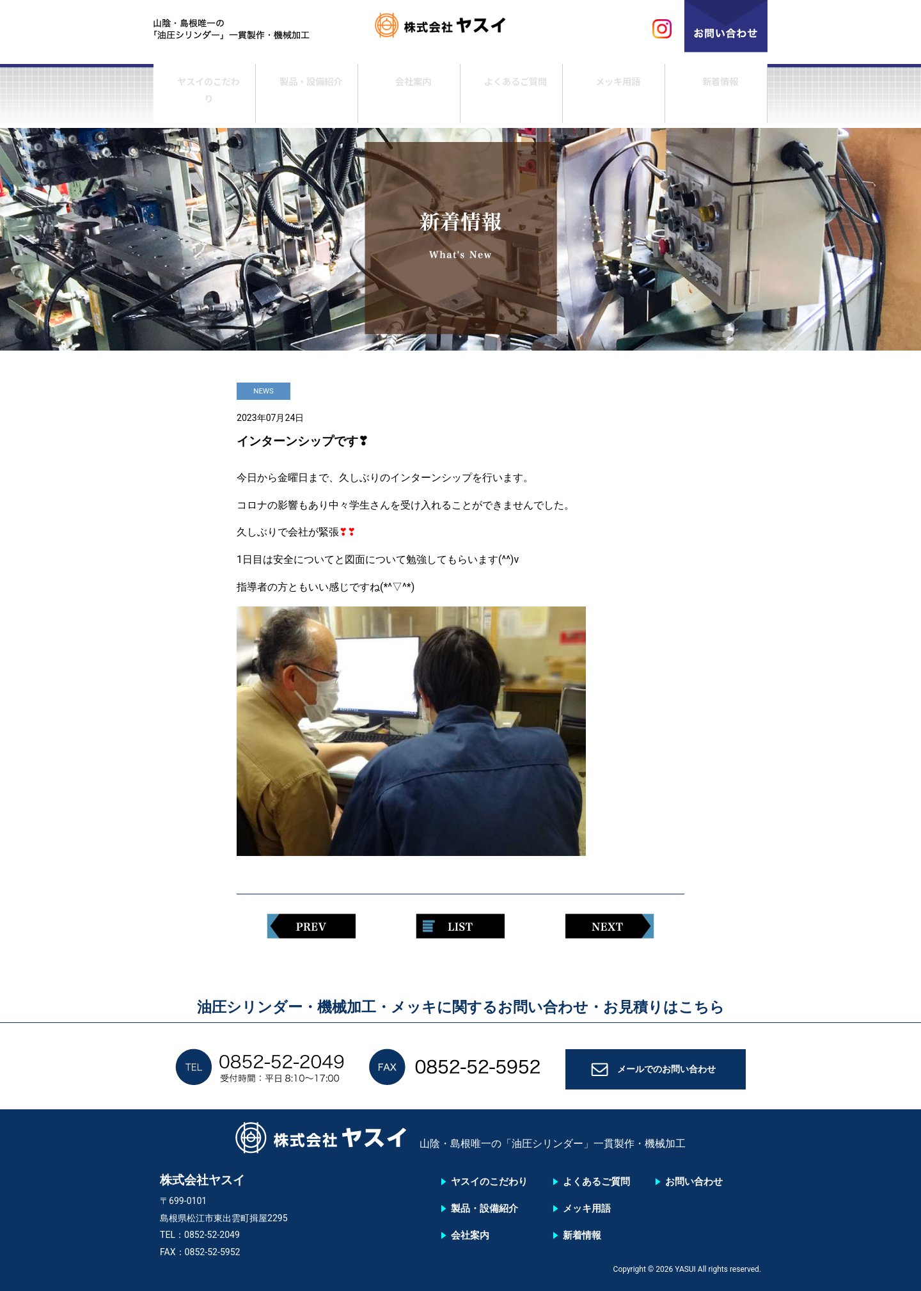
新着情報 (716, 98)
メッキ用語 (614, 98)
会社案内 (409, 98)
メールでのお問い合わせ (667, 1074)
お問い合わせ (694, 1181)
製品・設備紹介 (307, 98)
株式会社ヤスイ (460, 29)
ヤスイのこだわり (205, 98)
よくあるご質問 (511, 98)
